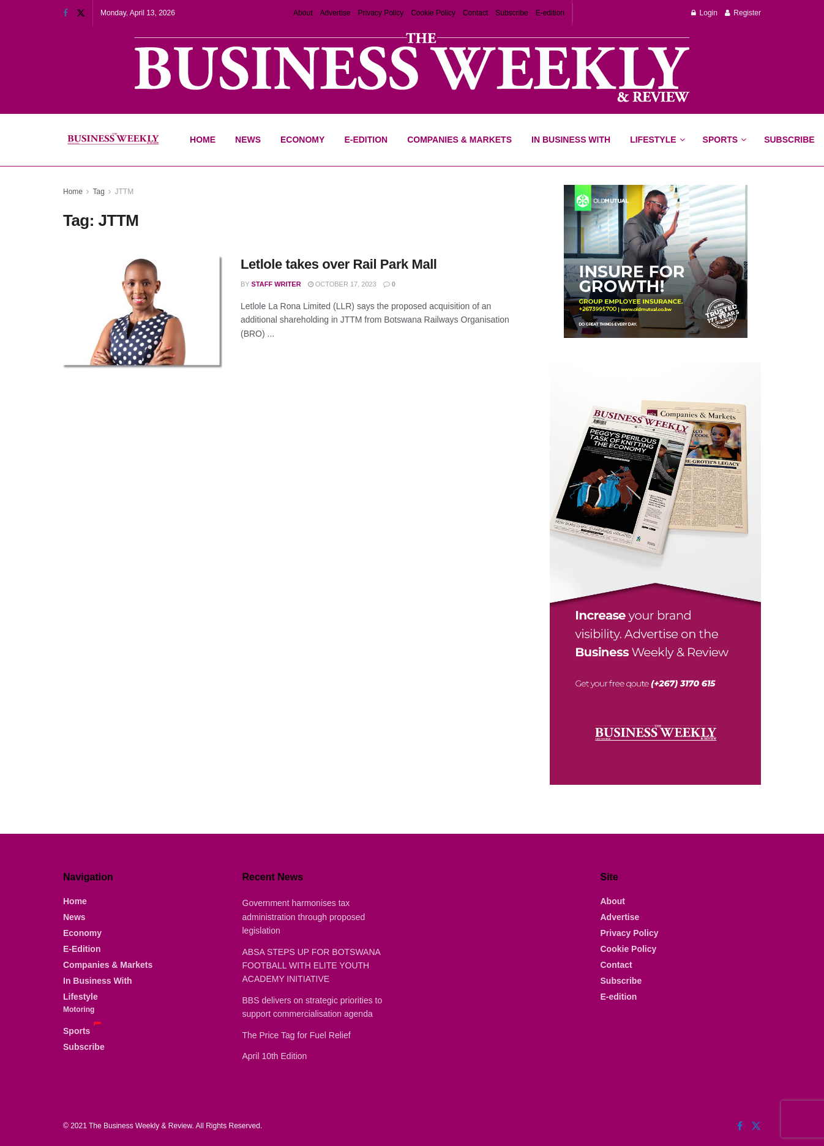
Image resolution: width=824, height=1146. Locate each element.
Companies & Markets (459, 139)
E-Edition (366, 139)
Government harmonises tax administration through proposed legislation (303, 916)
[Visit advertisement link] (412, 69)
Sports (724, 129)
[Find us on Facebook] (740, 1126)
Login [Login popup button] (704, 13)
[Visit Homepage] (113, 140)
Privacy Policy (381, 13)
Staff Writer (276, 284)
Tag (98, 191)
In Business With (570, 139)
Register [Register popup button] (743, 13)
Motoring (78, 1009)
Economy (302, 139)
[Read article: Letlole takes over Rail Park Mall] (142, 312)
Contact (475, 13)
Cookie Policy (433, 13)
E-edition (550, 13)
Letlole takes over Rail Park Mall (339, 264)
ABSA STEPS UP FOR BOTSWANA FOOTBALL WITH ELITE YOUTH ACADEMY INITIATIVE (311, 965)
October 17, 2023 (342, 284)
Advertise (335, 13)
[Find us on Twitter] (756, 1126)
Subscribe (511, 13)
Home (202, 139)
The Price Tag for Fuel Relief (296, 1035)
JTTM (124, 191)
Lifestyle (653, 139)
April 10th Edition (274, 1056)
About (302, 13)
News (248, 139)
